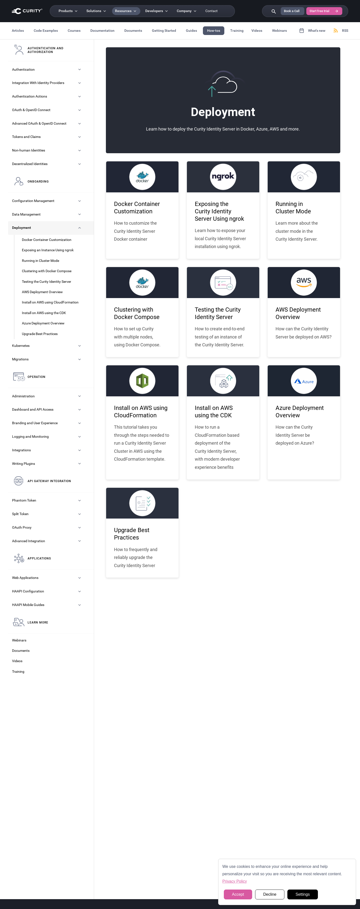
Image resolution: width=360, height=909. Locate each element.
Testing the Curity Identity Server (46, 282)
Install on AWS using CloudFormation (50, 302)
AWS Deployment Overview (42, 292)
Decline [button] (269, 894)
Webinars (279, 31)
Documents (133, 31)
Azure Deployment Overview (43, 323)
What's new (312, 30)
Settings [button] (302, 894)
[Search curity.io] (273, 11)
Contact (211, 11)
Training (237, 31)
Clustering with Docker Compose (46, 271)
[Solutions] (96, 11)
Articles (18, 31)
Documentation (102, 31)
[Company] (187, 11)
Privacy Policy (234, 881)
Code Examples (46, 31)
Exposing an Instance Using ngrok (48, 250)
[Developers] (157, 11)
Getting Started (164, 31)
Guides (191, 31)
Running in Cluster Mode (40, 261)
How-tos (213, 31)
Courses (74, 31)
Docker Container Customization (46, 240)
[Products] (69, 11)
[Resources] (126, 11)
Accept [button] (238, 894)
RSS (340, 30)
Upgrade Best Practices (40, 334)
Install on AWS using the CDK (44, 313)
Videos (256, 31)
